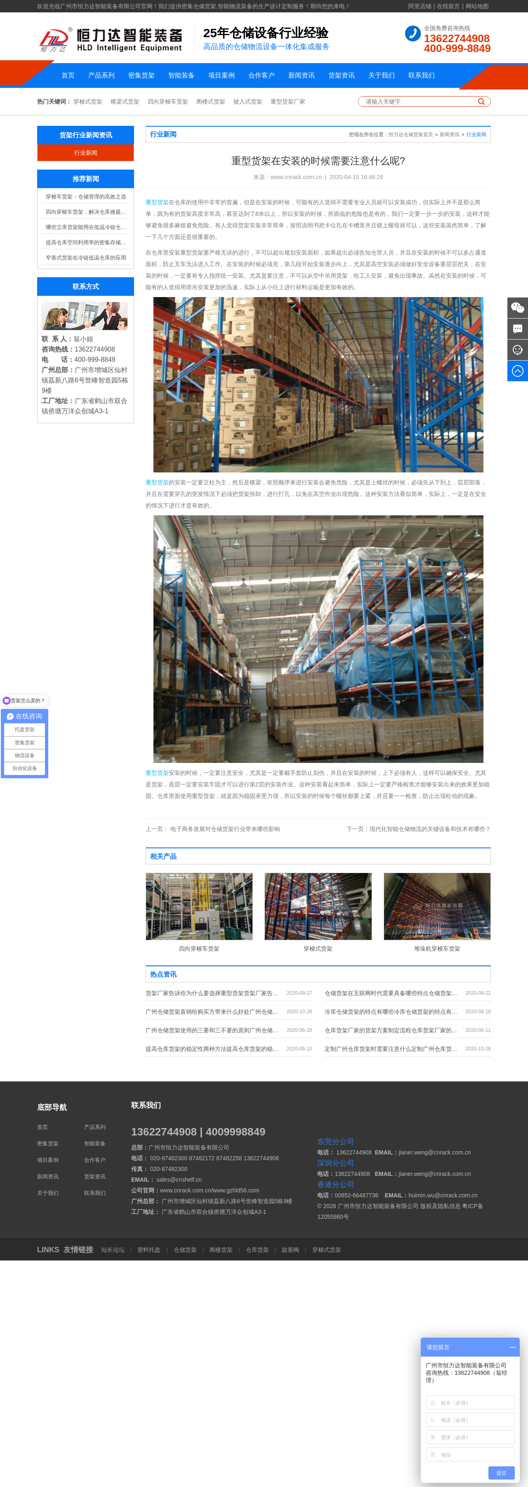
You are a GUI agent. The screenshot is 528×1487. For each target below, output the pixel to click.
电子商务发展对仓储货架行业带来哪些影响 (213, 1055)
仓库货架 (257, 1476)
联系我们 (421, 75)
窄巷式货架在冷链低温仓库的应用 (86, 485)
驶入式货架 (247, 328)
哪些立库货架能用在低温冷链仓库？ (88, 454)
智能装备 (181, 75)
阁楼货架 (221, 1476)
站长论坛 (113, 1476)
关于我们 (381, 75)
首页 (68, 75)
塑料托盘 (149, 1476)
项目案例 (221, 75)
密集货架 (141, 75)
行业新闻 (85, 379)
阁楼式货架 (210, 328)
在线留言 (448, 6)
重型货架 (157, 429)
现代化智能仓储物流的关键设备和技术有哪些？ (418, 1055)
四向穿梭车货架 (168, 328)
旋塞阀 (290, 1476)
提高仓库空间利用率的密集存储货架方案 (88, 469)
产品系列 (101, 75)
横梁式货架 (125, 328)
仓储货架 (185, 1476)
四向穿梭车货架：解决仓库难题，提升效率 (88, 439)
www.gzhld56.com (236, 1417)
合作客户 (261, 75)
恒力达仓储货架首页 (411, 361)
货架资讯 (341, 75)
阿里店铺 (419, 6)
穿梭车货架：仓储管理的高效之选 (86, 423)
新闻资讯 (301, 75)
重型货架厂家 (288, 328)
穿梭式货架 (87, 328)
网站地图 (477, 6)
